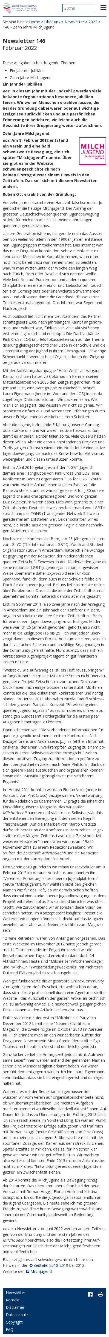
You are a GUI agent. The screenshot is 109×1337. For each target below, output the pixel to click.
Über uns (52, 21)
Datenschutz (17, 1314)
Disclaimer (15, 1307)
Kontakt (13, 1299)
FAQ (9, 1329)
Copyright (14, 1322)
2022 (92, 21)
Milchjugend (41, 1271)
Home (34, 21)
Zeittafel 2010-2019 (50, 1265)
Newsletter (74, 21)
